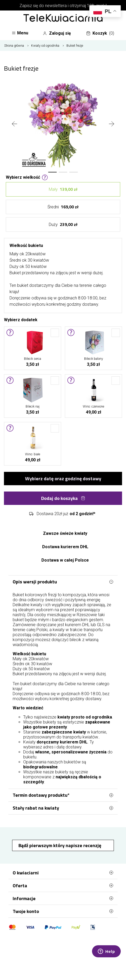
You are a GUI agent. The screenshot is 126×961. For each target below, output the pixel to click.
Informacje (63, 898)
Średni (63, 207)
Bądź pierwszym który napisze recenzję (60, 845)
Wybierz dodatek (20, 319)
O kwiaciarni (63, 872)
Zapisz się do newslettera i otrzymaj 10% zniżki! (63, 5)
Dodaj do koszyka (63, 498)
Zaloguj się (57, 33)
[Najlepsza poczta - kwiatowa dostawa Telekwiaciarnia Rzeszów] (63, 18)
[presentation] (14, 124)
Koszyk (100, 33)
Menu (20, 32)
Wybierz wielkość (27, 177)
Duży (63, 224)
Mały (63, 189)
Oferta (63, 885)
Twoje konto (63, 911)
